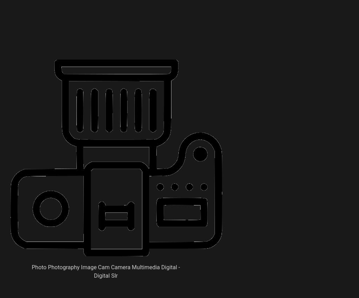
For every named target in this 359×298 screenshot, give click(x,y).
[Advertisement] (138, 42)
